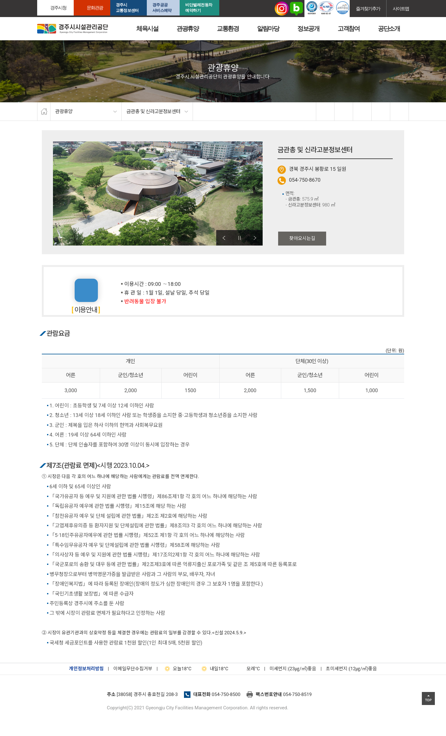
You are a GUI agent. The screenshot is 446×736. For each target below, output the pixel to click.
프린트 (399, 111)
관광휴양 (187, 28)
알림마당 (268, 28)
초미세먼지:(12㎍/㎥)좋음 (351, 669)
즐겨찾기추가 (368, 8)
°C (248, 669)
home (43, 111)
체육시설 (147, 28)
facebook (325, 111)
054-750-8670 (305, 180)
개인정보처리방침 (86, 669)
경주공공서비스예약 (161, 7)
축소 (381, 111)
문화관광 (95, 7)
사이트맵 (401, 8)
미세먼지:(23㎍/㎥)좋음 (292, 669)
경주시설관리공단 (69, 696)
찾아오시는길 (302, 238)
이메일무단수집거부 (132, 669)
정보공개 (308, 28)
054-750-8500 (226, 694)
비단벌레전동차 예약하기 (198, 7)
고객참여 (348, 28)
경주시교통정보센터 (127, 7)
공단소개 (389, 28)
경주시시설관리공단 (72, 28)
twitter (343, 111)
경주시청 (58, 7)
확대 (362, 111)
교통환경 (227, 28)
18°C (176, 669)
